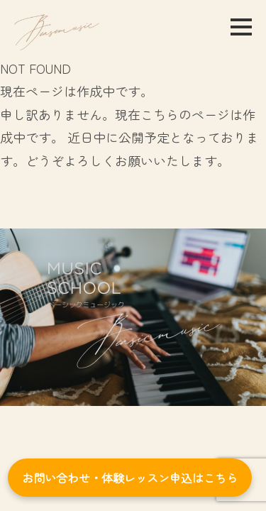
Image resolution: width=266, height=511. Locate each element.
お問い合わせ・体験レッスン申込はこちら (130, 477)
